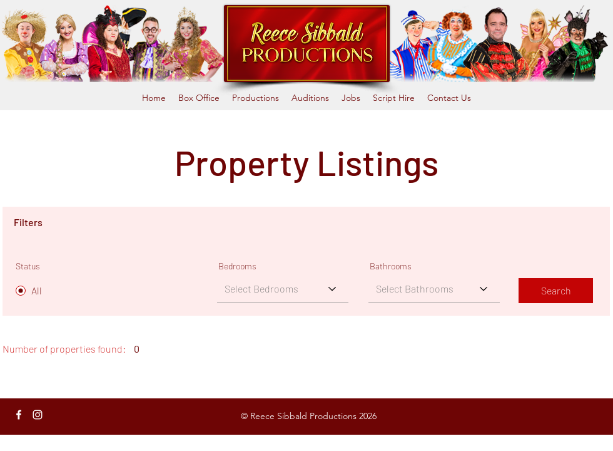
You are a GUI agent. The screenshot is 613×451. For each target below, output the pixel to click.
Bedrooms (237, 266)
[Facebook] (19, 414)
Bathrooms (391, 266)
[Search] (556, 290)
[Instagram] (37, 414)
